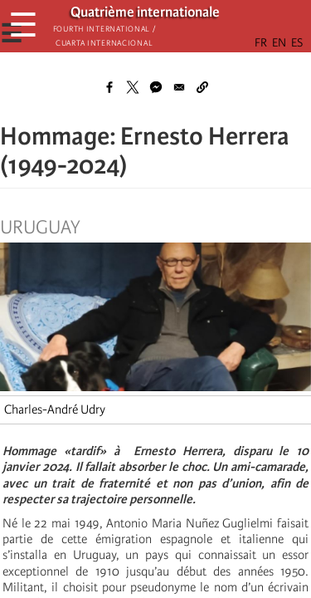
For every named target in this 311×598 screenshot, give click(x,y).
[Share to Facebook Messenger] (156, 87)
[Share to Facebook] (109, 87)
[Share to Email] (179, 87)
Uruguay (40, 227)
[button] (202, 87)
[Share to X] (132, 87)
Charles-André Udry (54, 409)
